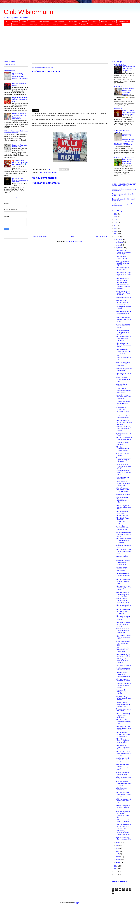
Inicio (72, 236)
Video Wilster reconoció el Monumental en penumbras (123, 540)
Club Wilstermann (28, 11)
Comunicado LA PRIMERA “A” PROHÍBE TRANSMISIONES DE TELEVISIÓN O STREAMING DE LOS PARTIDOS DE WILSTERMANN (124, 139)
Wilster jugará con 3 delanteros (122, 789)
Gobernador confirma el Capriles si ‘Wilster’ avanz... (123, 685)
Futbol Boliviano (120, 87)
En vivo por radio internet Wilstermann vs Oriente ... (123, 390)
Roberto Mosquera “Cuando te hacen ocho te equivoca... (122, 489)
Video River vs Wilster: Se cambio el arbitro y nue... (123, 721)
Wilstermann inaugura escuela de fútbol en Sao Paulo (123, 364)
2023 (116, 219)
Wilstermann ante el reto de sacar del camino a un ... (123, 800)
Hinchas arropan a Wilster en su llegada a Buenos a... (123, 698)
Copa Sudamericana (58, 21)
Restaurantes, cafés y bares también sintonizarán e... (123, 562)
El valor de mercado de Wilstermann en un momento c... (123, 826)
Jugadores (65, 25)
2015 (116, 869)
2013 (116, 874)
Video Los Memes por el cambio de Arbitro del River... (123, 551)
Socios (91, 25)
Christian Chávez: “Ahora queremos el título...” (123, 379)
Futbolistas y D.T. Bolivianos (124, 158)
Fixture (113, 21)
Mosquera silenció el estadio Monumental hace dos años (123, 594)
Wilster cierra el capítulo (123, 297)
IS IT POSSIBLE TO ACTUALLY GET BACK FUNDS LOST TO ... (124, 185)
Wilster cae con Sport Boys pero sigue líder (123, 838)
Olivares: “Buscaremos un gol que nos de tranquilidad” (123, 630)
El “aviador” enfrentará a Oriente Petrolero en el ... (123, 403)
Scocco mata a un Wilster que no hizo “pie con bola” (123, 483)
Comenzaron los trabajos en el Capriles (121, 691)
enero (118, 862)
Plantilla (83, 25)
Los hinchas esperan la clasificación (123, 546)
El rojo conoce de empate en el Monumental (121, 568)
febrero (118, 859)
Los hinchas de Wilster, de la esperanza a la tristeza (123, 428)
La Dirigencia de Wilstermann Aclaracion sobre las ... (123, 410)
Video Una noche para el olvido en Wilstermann (124, 438)
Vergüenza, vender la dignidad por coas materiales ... (123, 204)
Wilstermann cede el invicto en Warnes (122, 820)
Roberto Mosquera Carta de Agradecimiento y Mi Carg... (123, 499)
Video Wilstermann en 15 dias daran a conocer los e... (123, 280)
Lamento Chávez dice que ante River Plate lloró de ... (123, 325)
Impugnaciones (45, 25)
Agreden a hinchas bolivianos (122, 557)
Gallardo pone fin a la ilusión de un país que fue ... (123, 472)
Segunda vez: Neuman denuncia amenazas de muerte (19, 99)
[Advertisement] (66, 44)
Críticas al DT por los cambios (122, 443)
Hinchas (15, 25)
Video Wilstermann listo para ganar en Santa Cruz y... (123, 274)
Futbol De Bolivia (120, 65)
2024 (116, 217)
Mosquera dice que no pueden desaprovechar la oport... (123, 767)
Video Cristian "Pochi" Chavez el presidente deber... (123, 345)
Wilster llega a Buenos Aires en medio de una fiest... (123, 660)
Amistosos (15, 21)
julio (117, 845)
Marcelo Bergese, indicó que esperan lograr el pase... (123, 534)
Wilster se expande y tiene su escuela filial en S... (123, 357)
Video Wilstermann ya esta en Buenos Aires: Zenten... (123, 728)
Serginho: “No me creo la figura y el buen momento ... (123, 807)
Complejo (32, 21)
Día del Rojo (94, 21)
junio (117, 848)
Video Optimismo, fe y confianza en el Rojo (123, 655)
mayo (118, 851)
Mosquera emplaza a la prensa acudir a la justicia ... (123, 313)
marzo (118, 857)
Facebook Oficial (9, 65)
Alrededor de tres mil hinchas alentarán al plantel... (123, 575)
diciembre (119, 239)
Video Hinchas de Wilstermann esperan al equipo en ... (123, 734)
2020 (116, 228)
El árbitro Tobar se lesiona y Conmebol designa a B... (123, 704)
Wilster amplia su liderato (121, 385)
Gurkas (8, 25)
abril (117, 854)
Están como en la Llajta (123, 665)
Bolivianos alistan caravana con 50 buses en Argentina (123, 674)
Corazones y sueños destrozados (122, 478)
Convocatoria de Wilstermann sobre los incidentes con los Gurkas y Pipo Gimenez (20, 75)
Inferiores (55, 25)
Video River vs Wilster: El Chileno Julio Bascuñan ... (123, 611)
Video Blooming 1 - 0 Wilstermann (122, 268)
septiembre (119, 248)
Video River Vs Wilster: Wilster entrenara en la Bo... (123, 624)
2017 (116, 237)
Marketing (74, 25)
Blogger (76, 903)
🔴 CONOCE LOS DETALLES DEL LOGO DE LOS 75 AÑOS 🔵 (20, 162)
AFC (7, 21)
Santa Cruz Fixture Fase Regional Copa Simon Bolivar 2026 (128, 112)
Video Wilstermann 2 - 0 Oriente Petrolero (123, 374)
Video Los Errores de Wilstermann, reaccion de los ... (124, 422)
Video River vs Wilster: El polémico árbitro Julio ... (123, 581)
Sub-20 (99, 25)
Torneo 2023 (108, 25)
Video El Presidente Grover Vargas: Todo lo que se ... (123, 351)
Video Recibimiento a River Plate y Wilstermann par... (122, 513)
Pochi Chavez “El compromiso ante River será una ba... (123, 600)
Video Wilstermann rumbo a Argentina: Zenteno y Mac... (122, 740)
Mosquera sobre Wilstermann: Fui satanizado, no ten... (123, 302)
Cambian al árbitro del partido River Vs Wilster (123, 759)
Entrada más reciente (40, 236)
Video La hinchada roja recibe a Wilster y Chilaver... (123, 715)
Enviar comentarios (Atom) (74, 241)
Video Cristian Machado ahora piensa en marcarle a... (123, 338)
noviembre (119, 242)
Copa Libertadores (44, 21)
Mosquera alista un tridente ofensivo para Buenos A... (123, 783)
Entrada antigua (101, 236)
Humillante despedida (123, 494)
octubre (118, 245)
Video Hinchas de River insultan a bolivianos (123, 606)
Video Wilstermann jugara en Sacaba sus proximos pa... (123, 252)
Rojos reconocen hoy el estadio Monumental (123, 680)
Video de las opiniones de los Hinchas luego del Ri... (123, 507)
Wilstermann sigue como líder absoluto (124, 369)
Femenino (104, 21)
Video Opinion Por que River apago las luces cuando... (123, 588)
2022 (116, 222)
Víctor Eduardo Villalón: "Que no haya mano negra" (123, 637)
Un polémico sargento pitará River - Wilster (123, 669)
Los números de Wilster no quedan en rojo (123, 416)
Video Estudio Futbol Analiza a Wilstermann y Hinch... (122, 520)
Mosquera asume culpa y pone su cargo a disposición (123, 459)
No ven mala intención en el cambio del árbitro (123, 643)
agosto (118, 842)
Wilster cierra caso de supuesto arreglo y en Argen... (123, 319)
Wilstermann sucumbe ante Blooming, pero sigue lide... (123, 263)
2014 (116, 872)
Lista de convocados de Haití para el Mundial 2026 (128, 68)
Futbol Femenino (123, 21)
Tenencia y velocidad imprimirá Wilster (122, 773)
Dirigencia (84, 21)
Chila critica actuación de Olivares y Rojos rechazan (123, 293)
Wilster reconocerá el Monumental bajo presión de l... (122, 649)
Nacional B (118, 109)
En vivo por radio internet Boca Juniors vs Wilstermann (20, 180)
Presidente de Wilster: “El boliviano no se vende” (123, 332)
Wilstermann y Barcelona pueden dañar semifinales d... (123, 832)
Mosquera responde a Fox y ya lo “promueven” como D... (123, 814)
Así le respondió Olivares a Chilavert (123, 257)
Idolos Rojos (33, 25)
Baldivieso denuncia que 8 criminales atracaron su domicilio (16, 132)
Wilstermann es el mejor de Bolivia (123, 778)
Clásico (24, 21)
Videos (118, 25)
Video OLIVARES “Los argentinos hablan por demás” (123, 753)
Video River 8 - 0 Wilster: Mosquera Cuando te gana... (122, 448)
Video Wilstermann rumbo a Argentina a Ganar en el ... (123, 747)
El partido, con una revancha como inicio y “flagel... (123, 466)
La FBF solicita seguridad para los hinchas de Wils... (122, 527)
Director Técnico (72, 21)
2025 (116, 214)
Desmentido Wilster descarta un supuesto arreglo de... (123, 397)
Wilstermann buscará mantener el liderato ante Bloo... (123, 286)
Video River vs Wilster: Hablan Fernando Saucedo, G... (123, 617)
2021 (116, 225)
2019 (116, 231)
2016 (116, 866)
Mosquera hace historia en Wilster (123, 710)
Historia (24, 25)
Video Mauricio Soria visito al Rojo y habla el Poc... (123, 794)
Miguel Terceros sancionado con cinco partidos (127, 161)
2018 (116, 234)
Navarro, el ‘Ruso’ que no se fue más (19, 146)
